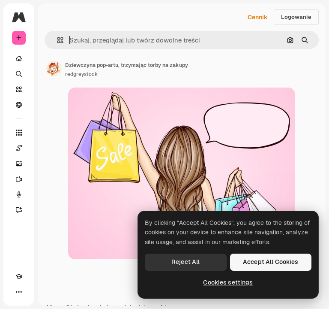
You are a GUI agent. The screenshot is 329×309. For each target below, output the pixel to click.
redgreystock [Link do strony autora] (81, 74)
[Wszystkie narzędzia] (19, 132)
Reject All (185, 262)
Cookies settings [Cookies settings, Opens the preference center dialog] (228, 282)
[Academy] (19, 276)
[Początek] (19, 58)
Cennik (258, 17)
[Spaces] (19, 148)
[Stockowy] (19, 89)
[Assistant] (19, 210)
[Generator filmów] (19, 179)
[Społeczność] (19, 105)
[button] (57, 40)
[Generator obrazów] (19, 163)
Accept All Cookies (271, 262)
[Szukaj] (19, 74)
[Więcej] (19, 292)
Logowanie (296, 17)
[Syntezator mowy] (19, 194)
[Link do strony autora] (54, 68)
